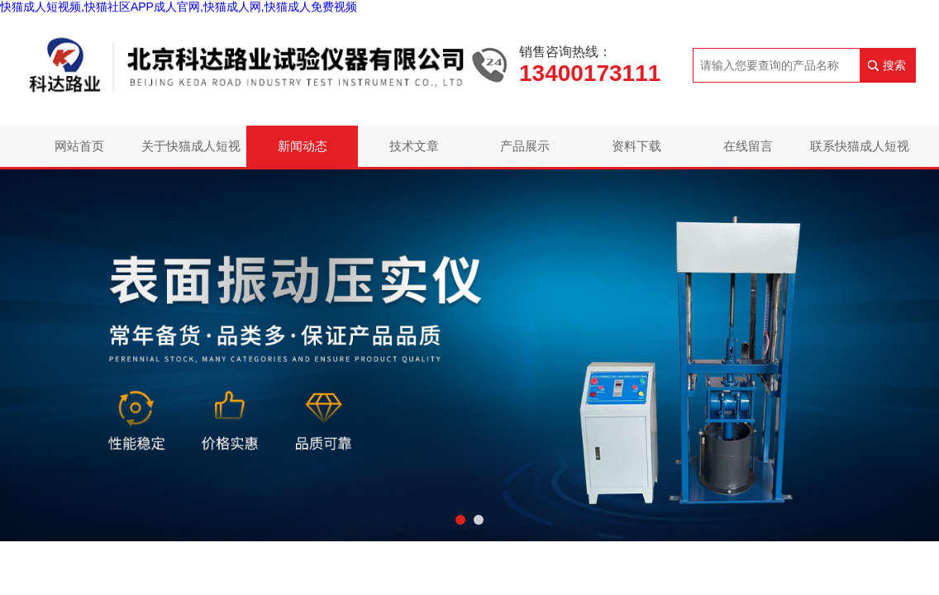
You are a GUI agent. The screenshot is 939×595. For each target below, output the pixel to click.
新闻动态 (302, 146)
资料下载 (636, 146)
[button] (460, 520)
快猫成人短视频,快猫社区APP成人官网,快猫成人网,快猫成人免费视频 (178, 6)
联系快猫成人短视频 (859, 153)
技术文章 (414, 146)
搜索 (894, 65)
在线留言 (748, 146)
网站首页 (79, 146)
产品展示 (525, 146)
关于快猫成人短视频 (191, 153)
